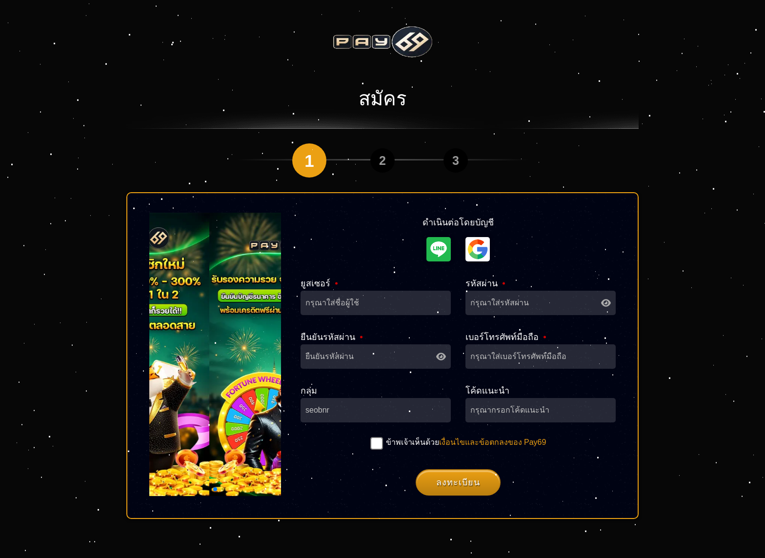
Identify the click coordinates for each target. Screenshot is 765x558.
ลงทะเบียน (458, 482)
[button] (215, 489)
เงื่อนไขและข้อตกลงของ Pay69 (492, 442)
